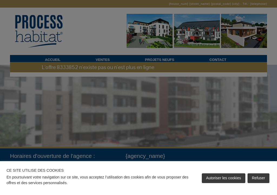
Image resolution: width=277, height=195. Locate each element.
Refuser (258, 178)
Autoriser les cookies (223, 178)
